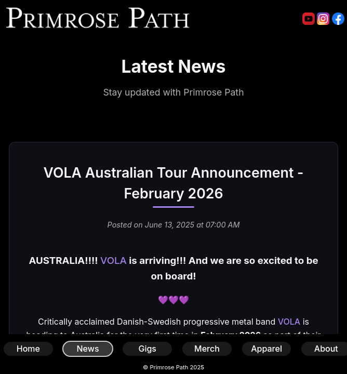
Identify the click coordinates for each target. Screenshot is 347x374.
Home (28, 348)
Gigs (147, 348)
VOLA (113, 260)
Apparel (266, 348)
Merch (207, 348)
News (87, 348)
